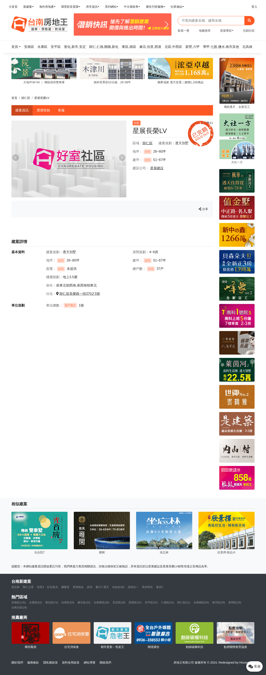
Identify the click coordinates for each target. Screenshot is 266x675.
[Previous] (78, 24)
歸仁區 (25, 98)
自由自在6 (118, 587)
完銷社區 (249, 30)
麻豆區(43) (84, 602)
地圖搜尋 (205, 30)
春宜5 (159, 587)
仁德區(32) (167, 602)
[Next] (166, 24)
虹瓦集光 (52, 587)
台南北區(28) (19, 607)
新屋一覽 (183, 30)
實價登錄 (43, 110)
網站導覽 (89, 662)
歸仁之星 (28, 587)
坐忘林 (15, 587)
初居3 (40, 587)
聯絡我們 (105, 662)
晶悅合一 (133, 587)
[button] (17, 47)
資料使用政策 (70, 662)
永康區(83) (35, 602)
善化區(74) (51, 602)
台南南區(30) (201, 602)
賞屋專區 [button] (226, 30)
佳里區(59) (67, 602)
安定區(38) (119, 602)
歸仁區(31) (183, 602)
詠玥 (89, 587)
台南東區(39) (101, 602)
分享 (203, 209)
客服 (61, 110)
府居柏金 (78, 587)
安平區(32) (151, 602)
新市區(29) (218, 602)
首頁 (14, 98)
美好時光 (147, 587)
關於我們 (17, 662)
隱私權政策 (50, 662)
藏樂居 (65, 587)
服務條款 (33, 662)
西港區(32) (135, 602)
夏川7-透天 (102, 587)
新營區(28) (234, 602)
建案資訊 (22, 110)
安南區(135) (18, 602)
